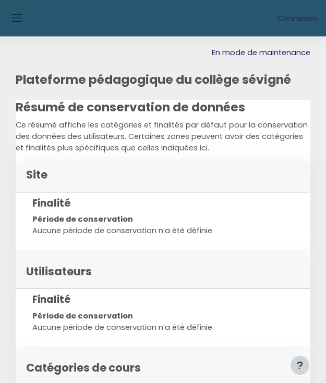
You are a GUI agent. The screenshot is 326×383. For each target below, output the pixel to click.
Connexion (297, 18)
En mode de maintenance (261, 52)
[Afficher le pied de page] (300, 365)
